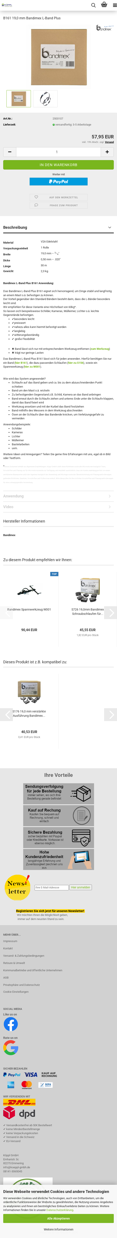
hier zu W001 (32, 366)
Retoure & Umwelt (14, 963)
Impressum (10, 941)
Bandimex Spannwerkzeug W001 (29, 609)
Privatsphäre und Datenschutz (21, 984)
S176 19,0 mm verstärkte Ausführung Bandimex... (29, 713)
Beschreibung (15, 227)
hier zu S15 (75, 362)
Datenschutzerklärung (59, 1210)
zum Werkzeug (100, 348)
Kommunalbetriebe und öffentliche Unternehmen (32, 970)
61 (25, 362)
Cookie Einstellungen (16, 991)
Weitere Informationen (58, 1229)
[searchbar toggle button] (93, 5)
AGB (6, 977)
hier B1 (19, 362)
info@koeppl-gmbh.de (16, 1167)
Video (8, 507)
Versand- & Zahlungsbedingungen (23, 955)
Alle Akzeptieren (58, 1218)
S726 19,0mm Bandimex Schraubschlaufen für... (87, 611)
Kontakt (8, 948)
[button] (9, 152)
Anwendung (13, 496)
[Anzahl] (58, 152)
